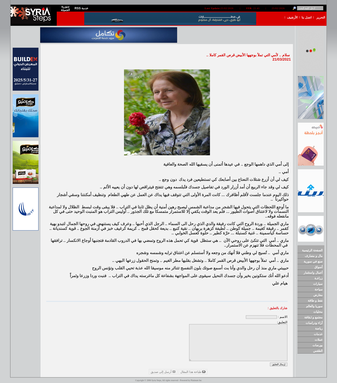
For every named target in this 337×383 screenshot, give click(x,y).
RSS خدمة (82, 8)
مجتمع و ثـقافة (313, 317)
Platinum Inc (196, 380)
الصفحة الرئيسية (312, 250)
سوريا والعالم (314, 306)
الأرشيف (292, 17)
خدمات (318, 334)
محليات (318, 311)
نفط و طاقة (315, 300)
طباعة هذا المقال (192, 372)
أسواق (318, 267)
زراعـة (318, 278)
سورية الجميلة (65, 8)
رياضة (319, 328)
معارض (318, 295)
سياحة (319, 289)
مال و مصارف (314, 256)
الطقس (318, 350)
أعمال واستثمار (313, 272)
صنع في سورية (313, 261)
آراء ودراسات (314, 323)
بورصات (317, 345)
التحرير (320, 17)
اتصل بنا (307, 17)
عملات (319, 339)
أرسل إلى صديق (163, 372)
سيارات (318, 283)
